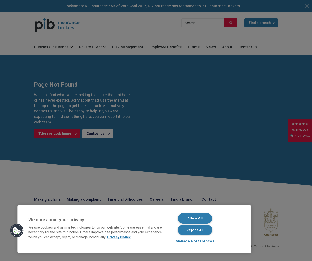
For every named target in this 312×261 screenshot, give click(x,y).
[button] (17, 230)
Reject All (195, 230)
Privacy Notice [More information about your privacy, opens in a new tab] (119, 237)
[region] (134, 229)
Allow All (195, 218)
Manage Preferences (195, 241)
